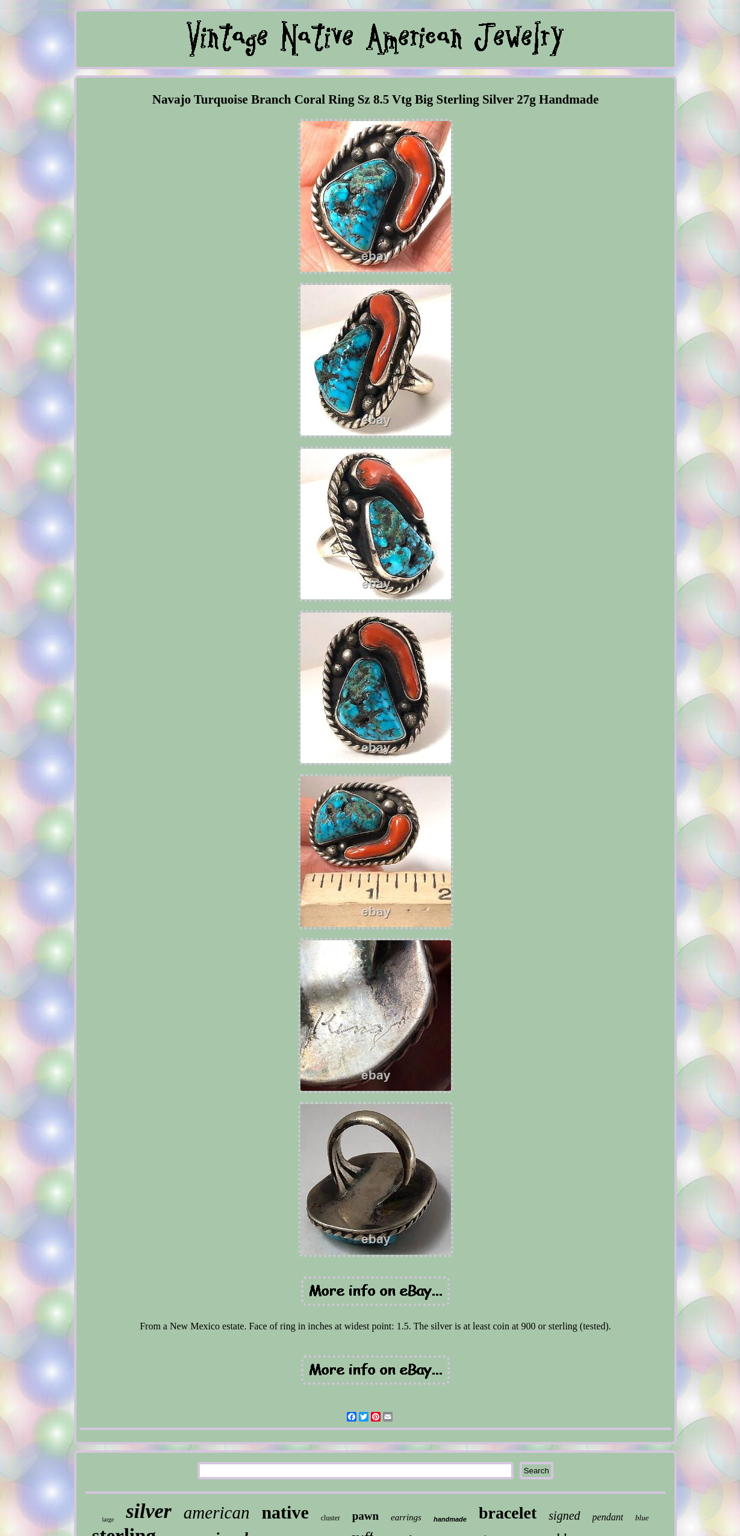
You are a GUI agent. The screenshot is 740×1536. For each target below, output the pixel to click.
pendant (608, 1517)
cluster (330, 1518)
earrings (406, 1517)
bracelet (507, 1512)
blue (641, 1517)
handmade (450, 1519)
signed (564, 1515)
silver (149, 1511)
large (108, 1519)
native (284, 1512)
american (217, 1512)
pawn (365, 1515)
